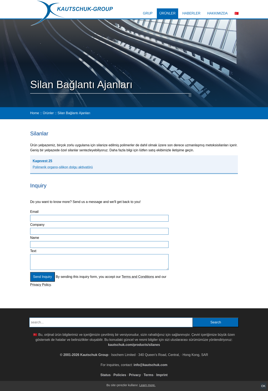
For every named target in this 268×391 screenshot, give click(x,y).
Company (37, 224)
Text (33, 251)
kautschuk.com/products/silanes (134, 345)
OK (263, 386)
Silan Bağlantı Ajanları (74, 113)
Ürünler (167, 13)
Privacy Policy (40, 284)
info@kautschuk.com (150, 365)
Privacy (135, 375)
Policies (119, 375)
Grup (148, 13)
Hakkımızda (217, 13)
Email (34, 211)
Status (105, 375)
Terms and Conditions (138, 277)
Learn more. (147, 385)
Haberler (191, 13)
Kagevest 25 (63, 164)
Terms (148, 375)
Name (34, 237)
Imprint (162, 375)
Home (34, 113)
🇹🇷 (236, 13)
